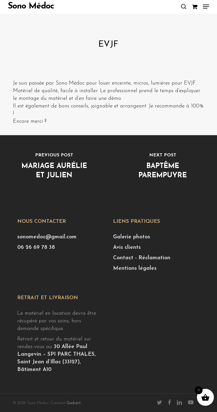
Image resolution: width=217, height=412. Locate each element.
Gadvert (74, 403)
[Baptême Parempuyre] (162, 167)
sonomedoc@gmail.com (47, 237)
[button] (206, 6)
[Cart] (194, 6)
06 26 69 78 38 (36, 247)
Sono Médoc (31, 6)
